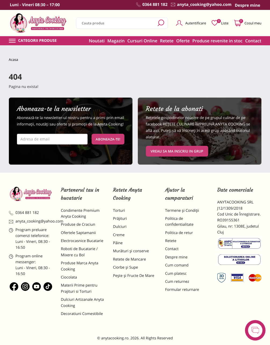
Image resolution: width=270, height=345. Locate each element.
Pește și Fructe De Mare (133, 275)
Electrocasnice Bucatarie (82, 240)
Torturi (119, 210)
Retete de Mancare (129, 259)
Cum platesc (176, 273)
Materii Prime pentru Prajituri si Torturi (79, 288)
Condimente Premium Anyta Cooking (80, 213)
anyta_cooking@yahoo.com (31, 221)
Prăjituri (120, 218)
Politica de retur (179, 232)
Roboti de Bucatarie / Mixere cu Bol (79, 251)
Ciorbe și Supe (125, 267)
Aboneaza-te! (108, 139)
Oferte (183, 41)
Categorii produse (37, 41)
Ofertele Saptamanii (78, 232)
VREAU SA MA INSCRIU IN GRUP (177, 151)
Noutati (97, 41)
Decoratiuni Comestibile (82, 313)
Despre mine (176, 257)
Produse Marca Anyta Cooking (79, 266)
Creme (119, 235)
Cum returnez (177, 281)
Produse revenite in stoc (217, 41)
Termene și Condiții (182, 210)
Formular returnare (182, 289)
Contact (253, 41)
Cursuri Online (142, 41)
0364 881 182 (24, 212)
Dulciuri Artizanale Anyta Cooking (82, 302)
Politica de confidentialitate (179, 221)
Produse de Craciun (78, 224)
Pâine (118, 243)
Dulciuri (120, 226)
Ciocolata (69, 277)
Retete (167, 41)
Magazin (116, 41)
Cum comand (177, 265)
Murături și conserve (131, 251)
